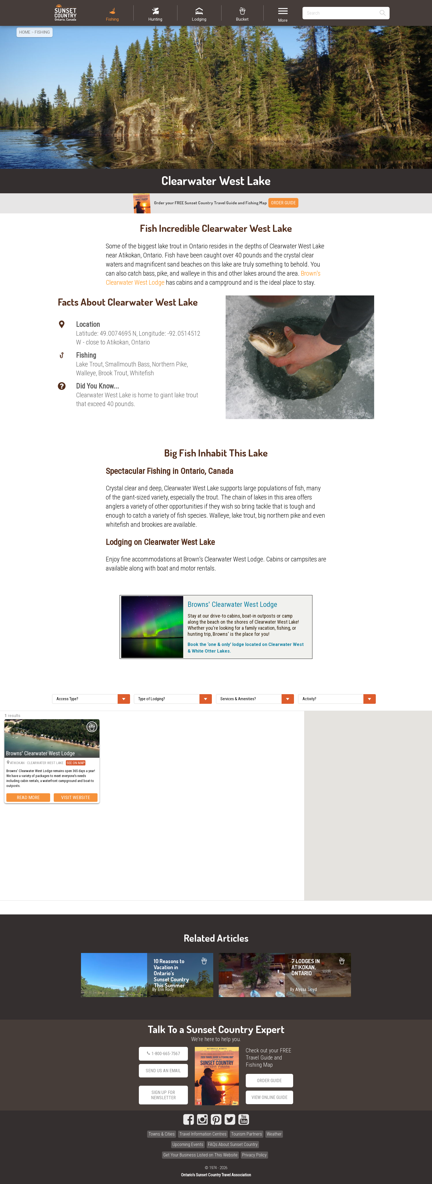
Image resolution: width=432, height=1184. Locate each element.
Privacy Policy (254, 1155)
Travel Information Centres (202, 1134)
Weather (274, 1134)
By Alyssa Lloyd (303, 989)
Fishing (42, 32)
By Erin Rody (163, 989)
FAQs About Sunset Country (233, 1144)
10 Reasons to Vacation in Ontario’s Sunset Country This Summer (147, 975)
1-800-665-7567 (163, 1054)
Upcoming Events (187, 1144)
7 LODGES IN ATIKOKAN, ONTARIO (285, 975)
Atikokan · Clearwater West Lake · (47, 763)
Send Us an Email (163, 1070)
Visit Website (75, 797)
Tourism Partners (246, 1134)
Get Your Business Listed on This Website (200, 1155)
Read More (28, 797)
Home (24, 32)
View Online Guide (269, 1097)
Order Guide (269, 1080)
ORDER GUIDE (283, 202)
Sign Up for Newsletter (163, 1095)
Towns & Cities (161, 1134)
